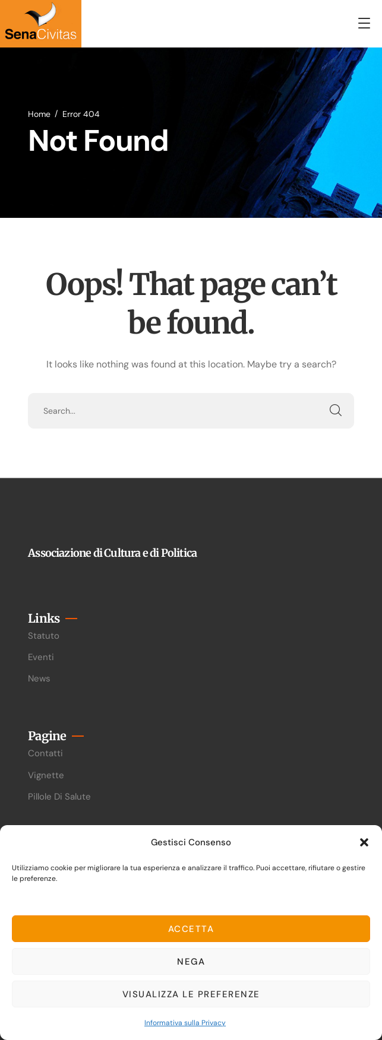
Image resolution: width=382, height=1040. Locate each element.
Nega (191, 962)
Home (39, 114)
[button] (364, 842)
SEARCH (336, 410)
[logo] (40, 23)
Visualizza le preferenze (191, 994)
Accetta (191, 929)
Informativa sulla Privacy (185, 1023)
